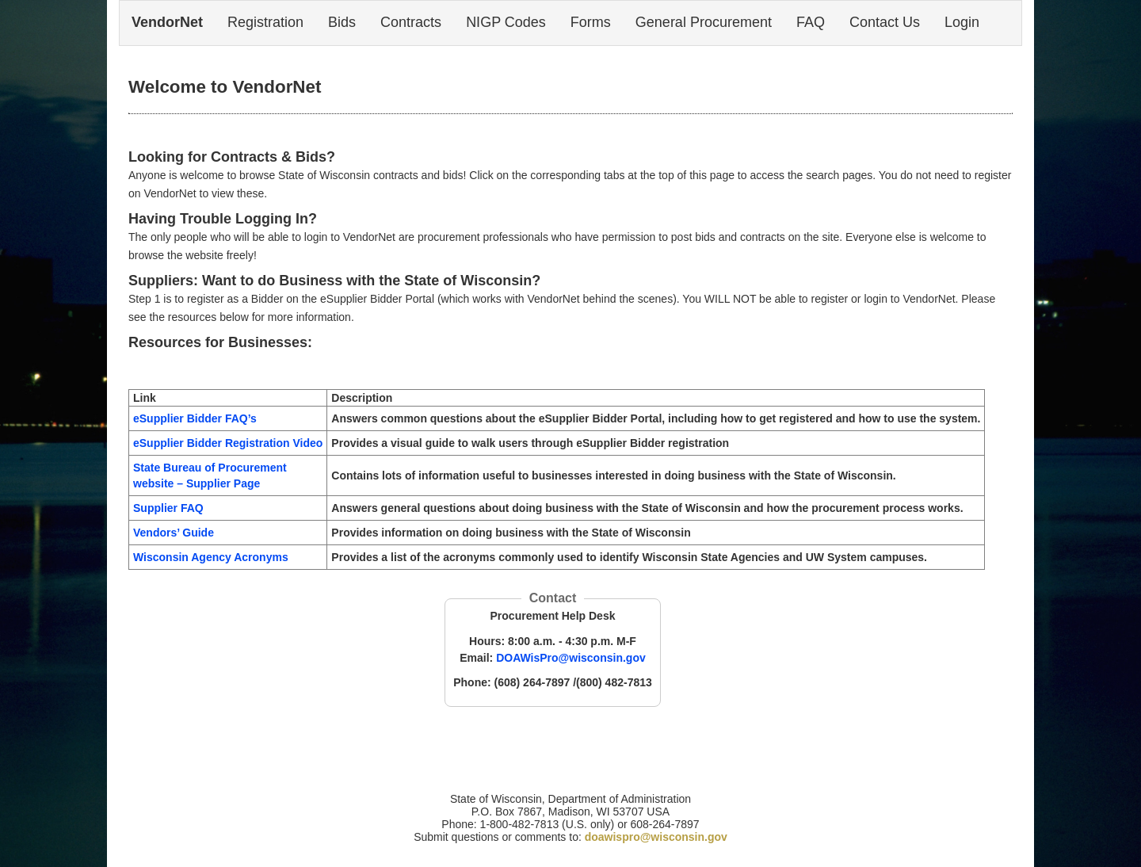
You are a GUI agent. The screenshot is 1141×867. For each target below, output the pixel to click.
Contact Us (884, 22)
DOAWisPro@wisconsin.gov (571, 657)
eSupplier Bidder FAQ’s (195, 418)
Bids (342, 22)
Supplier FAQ (168, 508)
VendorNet (167, 22)
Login (961, 22)
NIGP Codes (506, 22)
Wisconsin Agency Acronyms (210, 557)
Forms (590, 22)
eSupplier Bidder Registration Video (227, 443)
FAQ (810, 22)
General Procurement (703, 22)
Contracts (410, 22)
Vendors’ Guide (173, 532)
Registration (265, 22)
